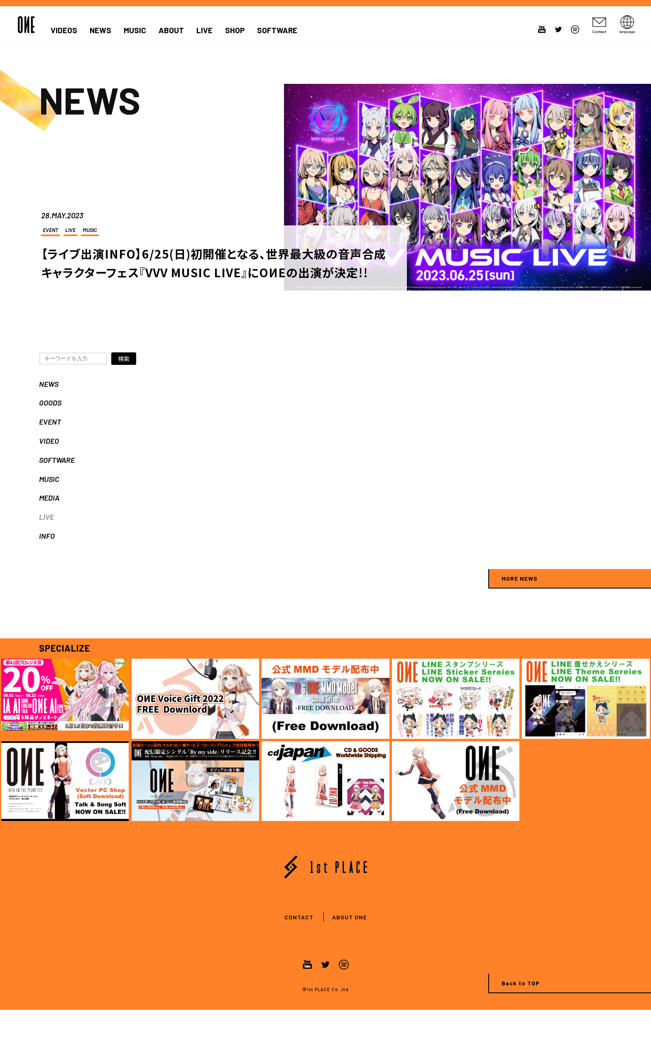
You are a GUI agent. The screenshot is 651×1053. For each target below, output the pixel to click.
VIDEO (49, 440)
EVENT (50, 230)
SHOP (235, 30)
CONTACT (298, 917)
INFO (47, 535)
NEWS (100, 30)
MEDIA (49, 497)
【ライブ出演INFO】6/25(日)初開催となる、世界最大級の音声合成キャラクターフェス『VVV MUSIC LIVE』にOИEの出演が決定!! (213, 263)
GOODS (50, 402)
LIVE (204, 30)
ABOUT (171, 30)
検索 (124, 358)
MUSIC (135, 30)
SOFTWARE (277, 30)
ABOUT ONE (349, 917)
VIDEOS (64, 30)
